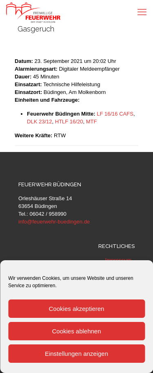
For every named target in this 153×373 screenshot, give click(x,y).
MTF (91, 121)
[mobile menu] (142, 12)
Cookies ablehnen (76, 331)
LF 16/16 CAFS (115, 114)
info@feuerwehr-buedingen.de (54, 222)
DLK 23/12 (39, 121)
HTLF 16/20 (69, 121)
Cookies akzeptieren (76, 308)
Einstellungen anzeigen (76, 353)
